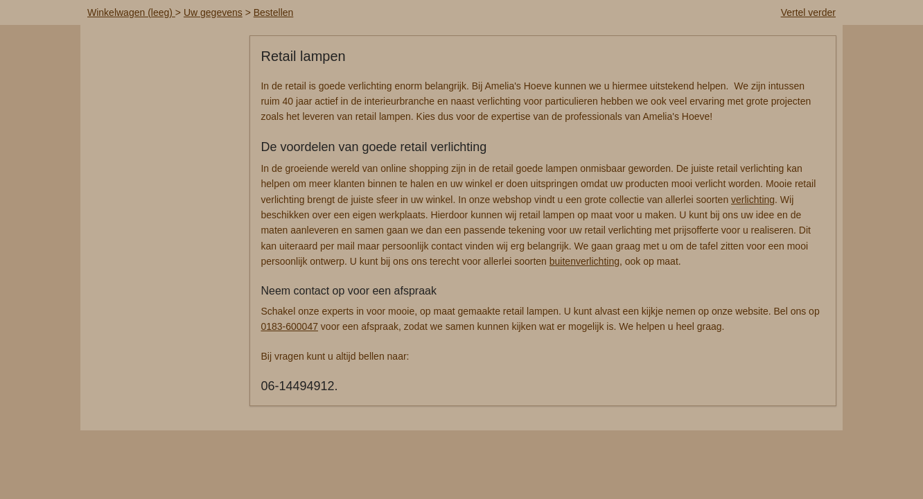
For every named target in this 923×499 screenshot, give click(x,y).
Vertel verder (808, 12)
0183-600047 (289, 326)
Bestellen (274, 12)
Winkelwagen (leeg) (131, 12)
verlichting (753, 199)
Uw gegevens (213, 12)
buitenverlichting (584, 261)
